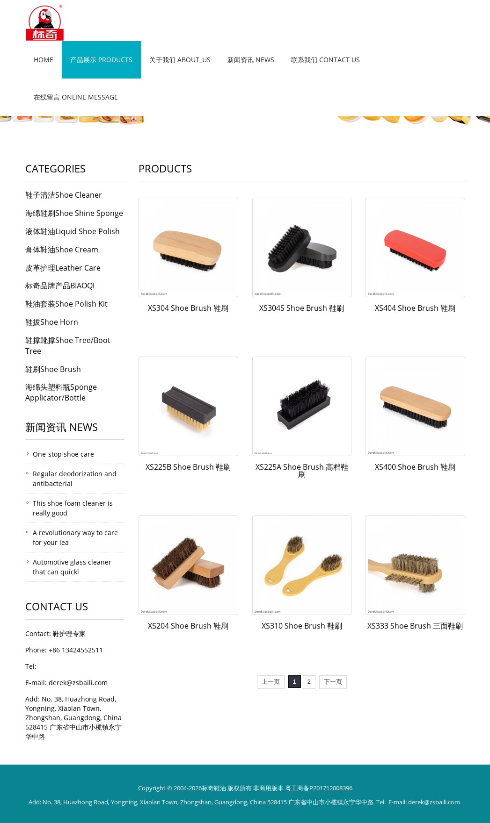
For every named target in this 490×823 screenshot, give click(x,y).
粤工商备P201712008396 (318, 788)
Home (43, 59)
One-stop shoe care (63, 454)
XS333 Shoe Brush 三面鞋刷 (415, 626)
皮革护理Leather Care (63, 268)
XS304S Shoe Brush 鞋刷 (301, 308)
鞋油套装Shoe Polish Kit (66, 304)
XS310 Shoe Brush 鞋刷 (302, 626)
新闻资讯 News (250, 59)
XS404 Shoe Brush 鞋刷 (415, 308)
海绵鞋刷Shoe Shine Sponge (74, 213)
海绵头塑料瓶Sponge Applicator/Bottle (61, 392)
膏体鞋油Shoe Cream (61, 249)
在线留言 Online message (76, 97)
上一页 (271, 681)
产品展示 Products (101, 59)
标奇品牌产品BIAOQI (60, 285)
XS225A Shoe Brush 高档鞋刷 (302, 470)
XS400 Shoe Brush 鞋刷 (415, 467)
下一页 (333, 681)
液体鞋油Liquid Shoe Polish (72, 231)
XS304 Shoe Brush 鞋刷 (188, 308)
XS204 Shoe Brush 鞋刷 (188, 626)
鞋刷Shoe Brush (53, 369)
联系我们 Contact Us (325, 59)
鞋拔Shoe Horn (51, 322)
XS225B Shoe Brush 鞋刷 (188, 467)
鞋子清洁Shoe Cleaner (63, 195)
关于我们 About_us (180, 59)
